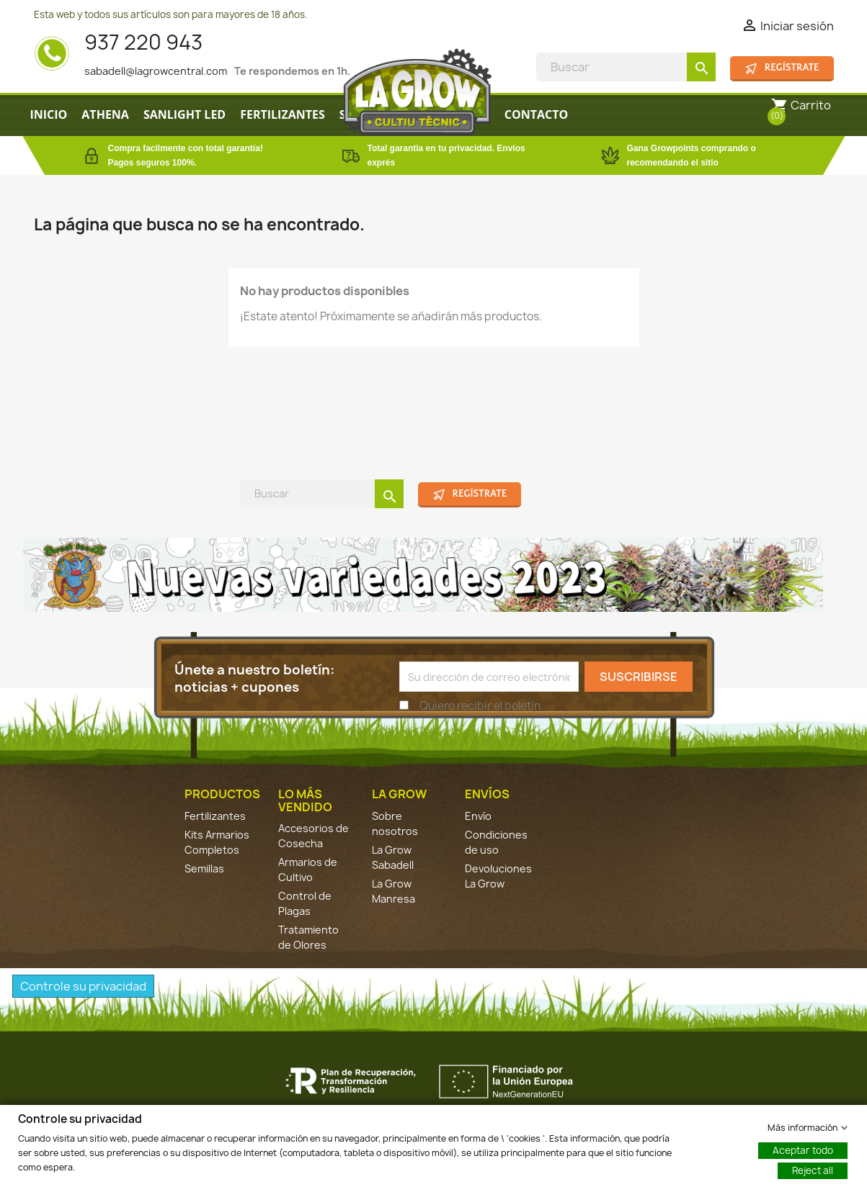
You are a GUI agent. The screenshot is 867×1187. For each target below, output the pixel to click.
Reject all (812, 1169)
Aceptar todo (803, 1149)
